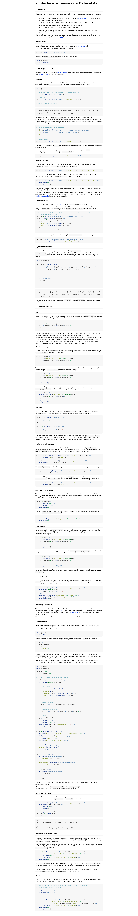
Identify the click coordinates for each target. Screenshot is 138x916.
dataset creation (62, 73)
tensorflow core (74, 615)
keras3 (62, 613)
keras (61, 37)
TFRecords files (82, 18)
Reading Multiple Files (42, 196)
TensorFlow (81, 46)
